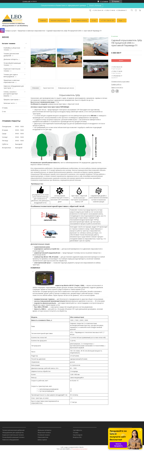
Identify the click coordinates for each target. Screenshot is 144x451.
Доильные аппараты (11, 59)
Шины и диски (42, 440)
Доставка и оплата (80, 20)
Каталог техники (8, 43)
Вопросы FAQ (77, 437)
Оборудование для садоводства (13, 432)
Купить (121, 60)
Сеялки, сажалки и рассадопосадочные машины (11, 94)
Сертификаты (77, 430)
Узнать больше (95, 5)
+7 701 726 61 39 (107, 20)
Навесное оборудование (10, 440)
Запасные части (9, 103)
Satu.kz (81, 447)
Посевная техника (44, 435)
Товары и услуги (10, 31)
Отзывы (5, 108)
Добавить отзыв (136, 10)
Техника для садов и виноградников (11, 76)
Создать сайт (26, 1)
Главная (43, 20)
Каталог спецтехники (59, 20)
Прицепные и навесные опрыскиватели (31, 31)
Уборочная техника (44, 432)
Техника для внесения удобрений (13, 430)
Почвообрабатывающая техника (13, 437)
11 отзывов (104, 1)
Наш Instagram (77, 435)
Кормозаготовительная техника (13, 435)
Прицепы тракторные (11, 99)
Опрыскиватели (43, 437)
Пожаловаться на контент (79, 449)
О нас (94, 20)
